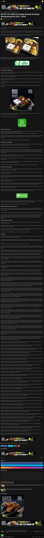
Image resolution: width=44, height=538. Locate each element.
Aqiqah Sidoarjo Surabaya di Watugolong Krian (10, 443)
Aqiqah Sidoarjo (14, 58)
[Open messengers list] (2, 535)
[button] (1, 1)
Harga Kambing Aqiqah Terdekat (23, 443)
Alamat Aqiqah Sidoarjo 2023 (7, 482)
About (36, 536)
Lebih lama (41, 457)
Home (33, 536)
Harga (39, 536)
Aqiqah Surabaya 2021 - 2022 (9, 536)
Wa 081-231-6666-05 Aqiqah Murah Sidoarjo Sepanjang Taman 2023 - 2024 (19, 489)
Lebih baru (2, 457)
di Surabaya (5, 210)
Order (42, 536)
